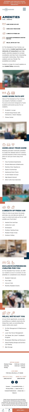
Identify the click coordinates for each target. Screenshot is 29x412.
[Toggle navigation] (23, 9)
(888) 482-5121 (8, 378)
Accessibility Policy (17, 386)
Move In (14, 393)
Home (3, 19)
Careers (8, 386)
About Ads (21, 390)
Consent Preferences (10, 390)
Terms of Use (19, 388)
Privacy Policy (10, 388)
